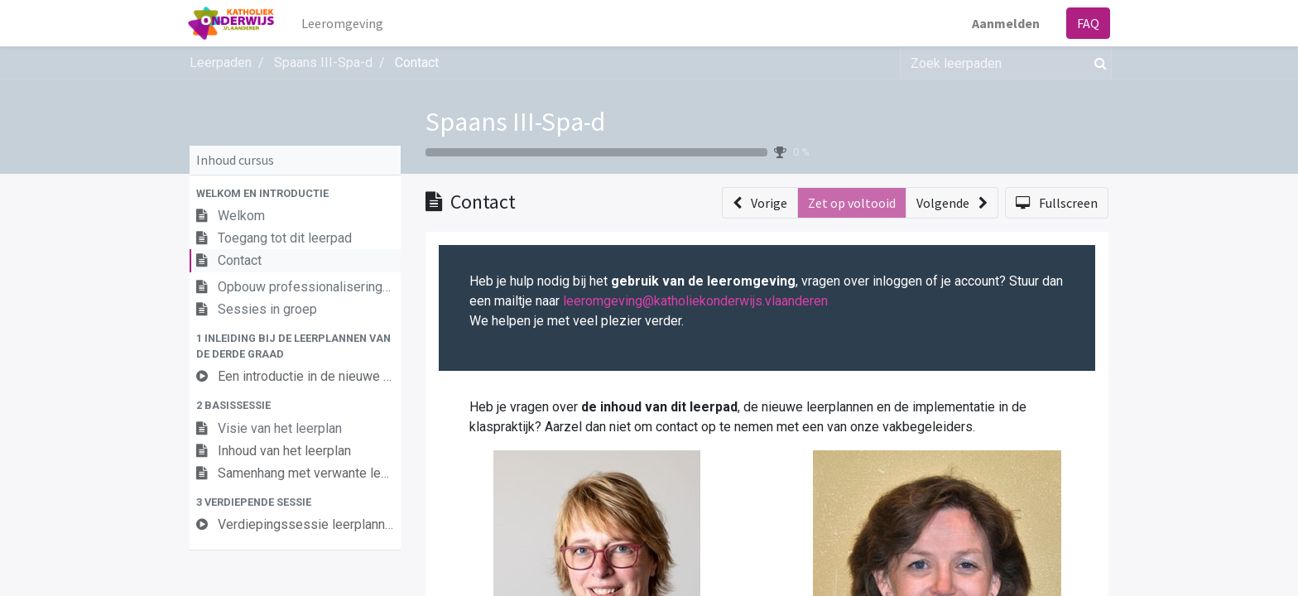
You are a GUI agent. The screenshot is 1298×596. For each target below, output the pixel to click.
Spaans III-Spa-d (515, 121)
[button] (295, 193)
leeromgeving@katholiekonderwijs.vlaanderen (695, 301)
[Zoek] (1097, 63)
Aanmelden (1004, 23)
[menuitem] (344, 23)
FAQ (1086, 23)
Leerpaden (221, 62)
